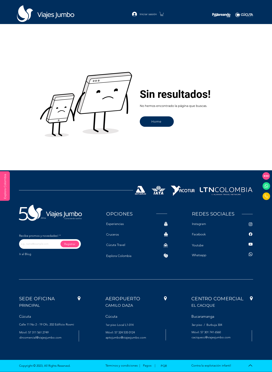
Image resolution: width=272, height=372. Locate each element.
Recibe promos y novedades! (39, 235)
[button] (266, 176)
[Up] (250, 365)
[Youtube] (250, 244)
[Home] (157, 121)
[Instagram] (250, 224)
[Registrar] (69, 244)
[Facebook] (250, 234)
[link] (161, 14)
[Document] (266, 196)
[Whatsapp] (266, 186)
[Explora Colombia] (5, 186)
